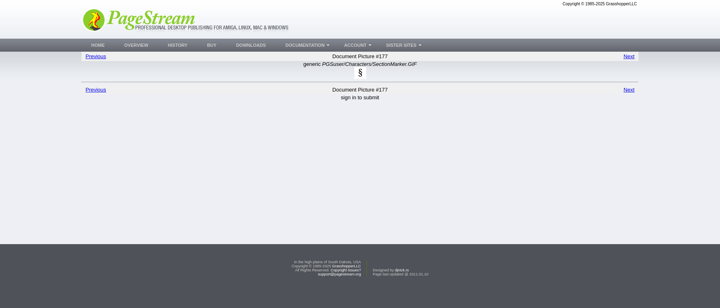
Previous (96, 56)
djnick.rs (402, 286)
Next (628, 56)
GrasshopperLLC (346, 282)
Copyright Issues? (346, 286)
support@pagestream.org (339, 290)
